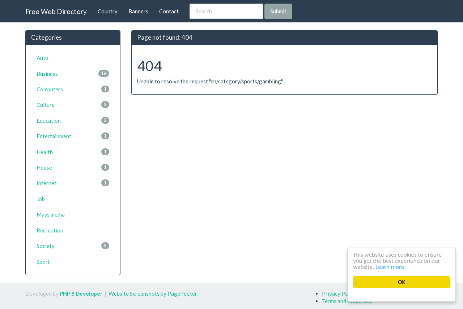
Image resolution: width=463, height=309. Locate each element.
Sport (43, 261)
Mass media (51, 214)
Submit (278, 11)
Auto (42, 58)
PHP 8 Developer (81, 293)
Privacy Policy (339, 293)
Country (108, 11)
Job (41, 199)
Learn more (390, 267)
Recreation (50, 230)
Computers (73, 89)
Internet (73, 182)
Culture (73, 104)
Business (73, 73)
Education (73, 120)
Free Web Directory (56, 11)
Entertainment (73, 135)
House (73, 167)
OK (401, 282)
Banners (138, 11)
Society (73, 245)
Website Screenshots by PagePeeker (153, 293)
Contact (169, 11)
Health (73, 151)
